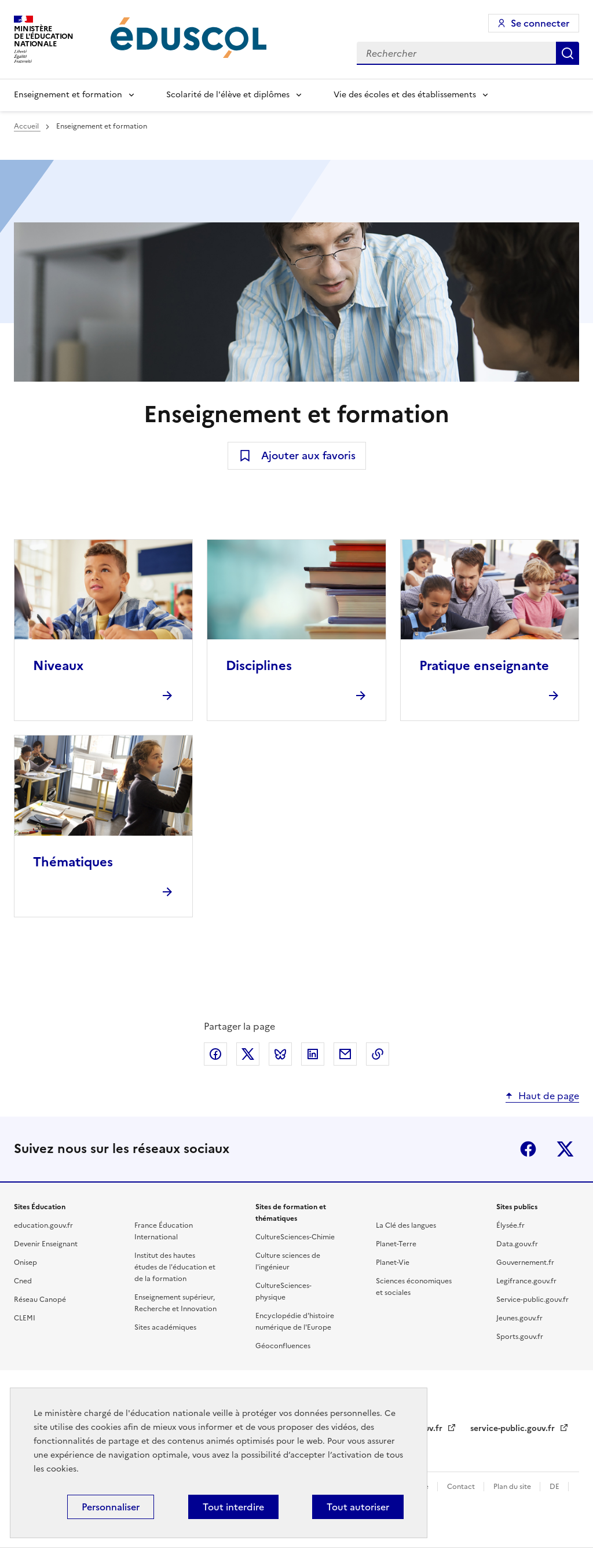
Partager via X (247, 1054)
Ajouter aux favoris (308, 455)
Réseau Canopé (40, 1299)
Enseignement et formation (68, 95)
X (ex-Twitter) (565, 1149)
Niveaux (58, 665)
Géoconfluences (282, 1346)
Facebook (528, 1149)
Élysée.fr (510, 1225)
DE (555, 1486)
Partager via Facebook (215, 1054)
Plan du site (513, 1486)
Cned (23, 1281)
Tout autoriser (358, 1507)
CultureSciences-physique (283, 1291)
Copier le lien (377, 1054)
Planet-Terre (396, 1244)
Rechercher (567, 53)
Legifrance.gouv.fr (526, 1281)
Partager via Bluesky (280, 1054)
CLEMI (24, 1318)
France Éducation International (163, 1231)
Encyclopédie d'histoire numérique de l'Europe (294, 1322)
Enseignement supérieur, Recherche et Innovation (175, 1303)
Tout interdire (233, 1507)
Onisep (25, 1262)
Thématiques (73, 862)
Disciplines (259, 665)
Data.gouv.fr (517, 1244)
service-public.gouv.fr (513, 1428)
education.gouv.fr (43, 1225)
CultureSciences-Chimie (295, 1237)
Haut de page (548, 1096)
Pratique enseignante (484, 665)
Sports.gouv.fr (519, 1336)
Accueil (27, 126)
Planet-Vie (392, 1262)
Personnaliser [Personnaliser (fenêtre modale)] (111, 1507)
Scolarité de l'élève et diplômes (228, 95)
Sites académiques (165, 1327)
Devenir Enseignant (46, 1244)
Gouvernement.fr (525, 1262)
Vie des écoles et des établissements (405, 95)
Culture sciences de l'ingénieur (287, 1261)
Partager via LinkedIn (312, 1054)
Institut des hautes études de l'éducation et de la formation (174, 1267)
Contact (462, 1486)
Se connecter (540, 23)
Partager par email (345, 1054)
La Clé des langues (406, 1225)
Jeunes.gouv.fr (519, 1318)
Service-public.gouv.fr (532, 1299)
